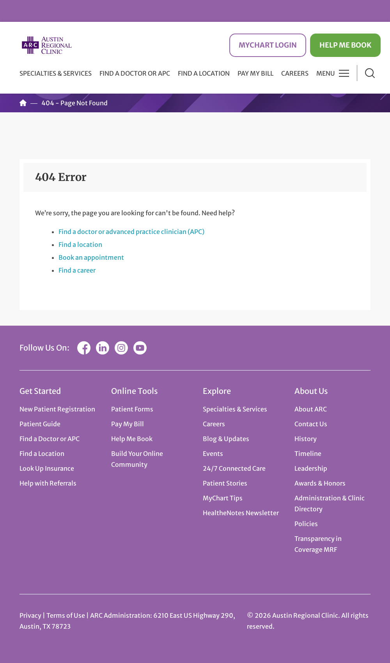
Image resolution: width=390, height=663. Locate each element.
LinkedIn (102, 348)
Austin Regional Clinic (47, 45)
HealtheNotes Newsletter (241, 513)
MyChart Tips (223, 498)
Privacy (30, 615)
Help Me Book (345, 45)
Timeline (307, 453)
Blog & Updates (226, 439)
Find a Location (204, 73)
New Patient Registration (57, 409)
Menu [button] (325, 73)
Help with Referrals (48, 483)
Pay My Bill (255, 73)
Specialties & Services (235, 409)
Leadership (310, 468)
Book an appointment (91, 257)
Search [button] (370, 73)
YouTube (140, 348)
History (305, 439)
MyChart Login (268, 45)
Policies (306, 524)
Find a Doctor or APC (134, 73)
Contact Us (310, 424)
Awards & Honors (320, 483)
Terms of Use (66, 615)
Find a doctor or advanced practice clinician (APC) (131, 232)
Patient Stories (225, 483)
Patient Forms (132, 409)
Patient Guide (40, 424)
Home (23, 102)
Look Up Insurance (47, 468)
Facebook (83, 348)
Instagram (121, 348)
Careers (294, 73)
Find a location (80, 244)
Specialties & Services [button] (56, 73)
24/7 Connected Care (234, 468)
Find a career (77, 270)
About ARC (310, 409)
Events (213, 453)
